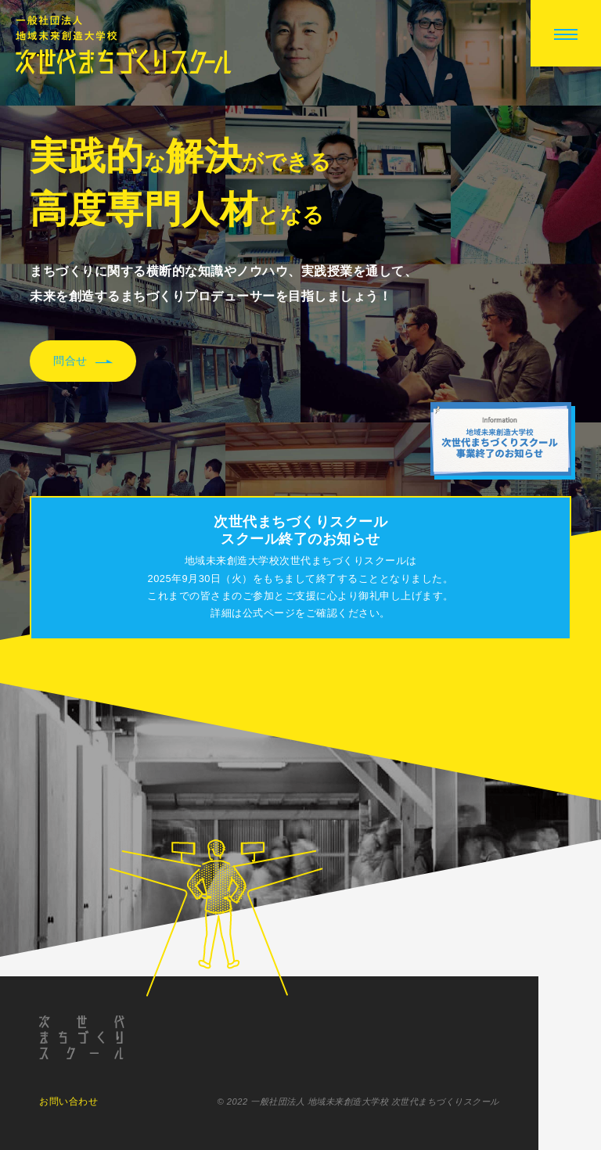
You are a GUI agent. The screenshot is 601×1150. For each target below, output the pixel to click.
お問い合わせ (68, 1103)
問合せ (83, 361)
